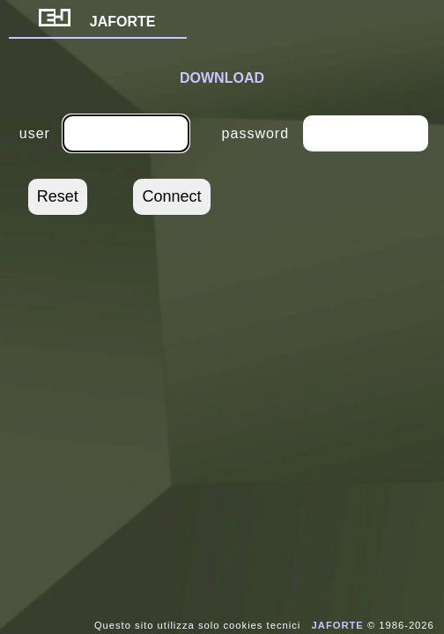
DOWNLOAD (222, 77)
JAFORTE (97, 21)
